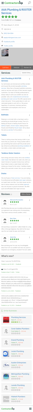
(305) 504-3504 (8, 33)
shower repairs (15, 125)
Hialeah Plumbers (18, 397)
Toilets (4, 135)
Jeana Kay (13, 237)
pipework (26, 184)
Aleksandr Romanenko (16, 200)
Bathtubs (4, 115)
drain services (16, 178)
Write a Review (26, 194)
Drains (3, 173)
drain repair (22, 180)
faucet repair (18, 128)
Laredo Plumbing (18, 385)
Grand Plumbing (17, 340)
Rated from (11, 20)
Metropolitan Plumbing (20, 374)
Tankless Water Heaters (10, 153)
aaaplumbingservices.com (12, 37)
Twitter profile (8, 46)
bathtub (3, 125)
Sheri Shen (13, 218)
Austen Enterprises (18, 363)
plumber (10, 130)
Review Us (27, 67)
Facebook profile (9, 42)
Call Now (5, 67)
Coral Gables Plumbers (20, 329)
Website (16, 67)
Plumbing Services (18, 317)
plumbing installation (23, 146)
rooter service (13, 99)
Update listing (26, 73)
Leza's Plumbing (17, 351)
